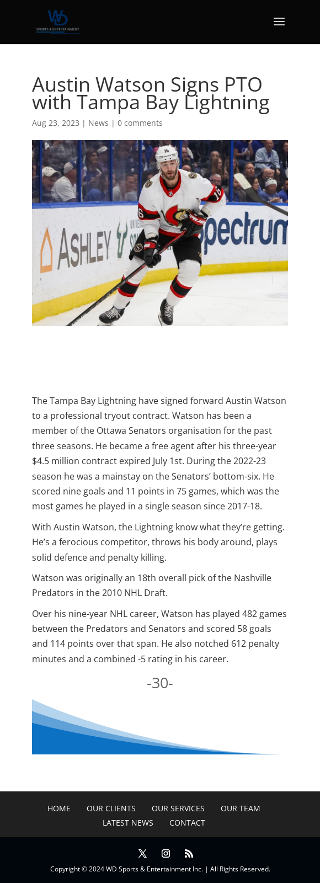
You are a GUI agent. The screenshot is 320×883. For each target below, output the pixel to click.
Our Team (240, 808)
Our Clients (111, 808)
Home (59, 808)
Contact (187, 822)
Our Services (178, 808)
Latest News (128, 822)
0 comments (140, 123)
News (98, 123)
